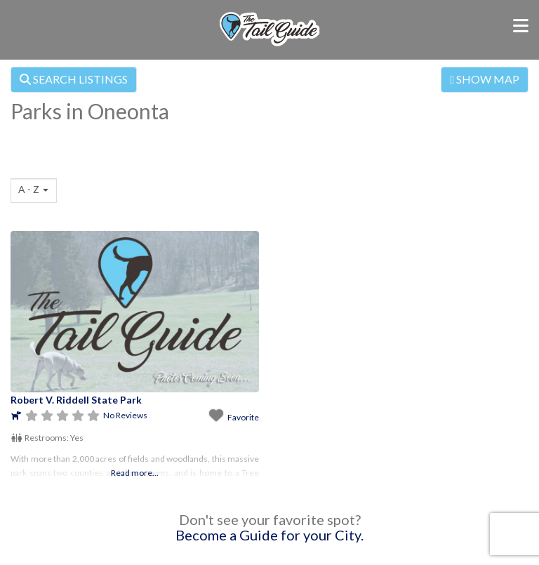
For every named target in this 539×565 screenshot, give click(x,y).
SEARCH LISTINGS (74, 79)
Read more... (135, 472)
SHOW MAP (484, 79)
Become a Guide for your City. (269, 534)
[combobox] (34, 190)
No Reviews (125, 415)
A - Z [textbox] (28, 189)
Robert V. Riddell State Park (76, 400)
